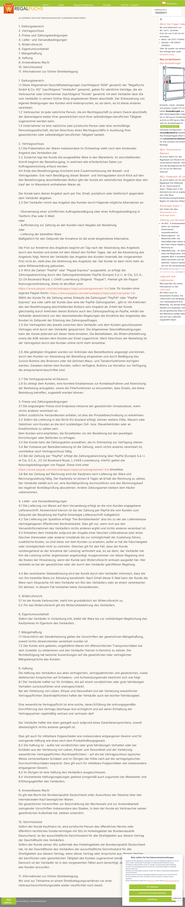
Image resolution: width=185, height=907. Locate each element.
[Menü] (181, 891)
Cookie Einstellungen (38, 901)
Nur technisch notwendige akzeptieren (152, 893)
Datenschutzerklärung (20, 901)
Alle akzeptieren (152, 887)
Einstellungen (152, 899)
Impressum (151, 880)
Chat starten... (8, 901)
